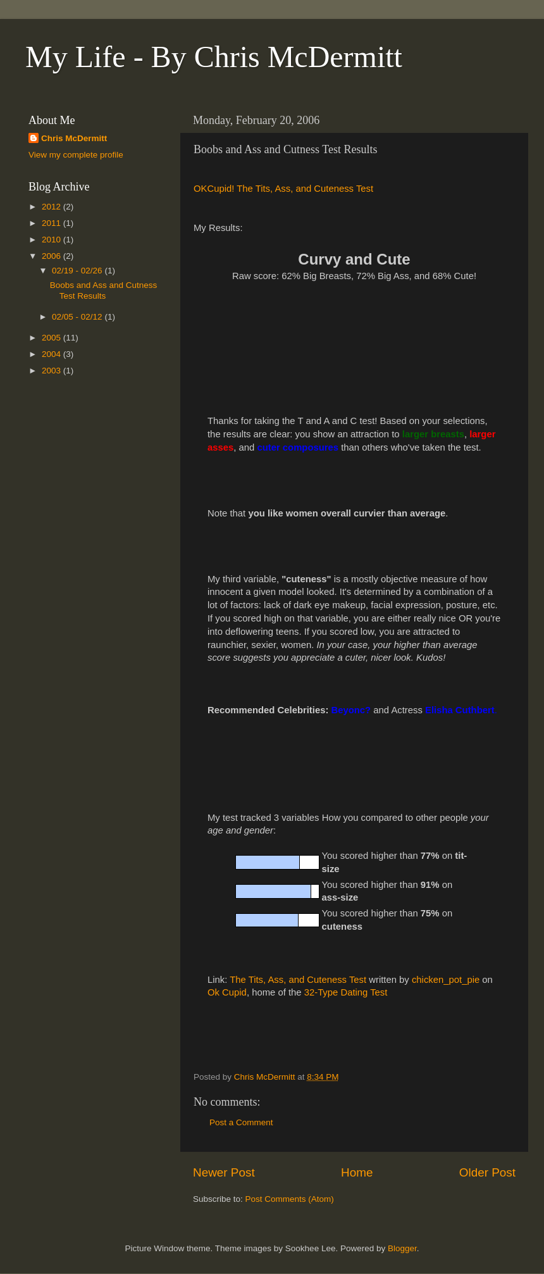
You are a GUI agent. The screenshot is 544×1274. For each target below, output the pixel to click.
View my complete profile (75, 154)
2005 (52, 337)
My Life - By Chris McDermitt (213, 56)
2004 (52, 354)
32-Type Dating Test (346, 992)
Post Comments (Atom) (289, 1199)
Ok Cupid (227, 992)
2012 (52, 206)
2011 (52, 223)
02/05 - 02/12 (78, 317)
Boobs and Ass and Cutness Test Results (104, 290)
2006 (52, 256)
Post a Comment (241, 1122)
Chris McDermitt (74, 138)
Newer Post (224, 1172)
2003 (52, 370)
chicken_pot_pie (445, 980)
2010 (52, 239)
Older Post (487, 1172)
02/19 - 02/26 (78, 270)
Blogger (402, 1248)
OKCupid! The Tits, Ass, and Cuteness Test (283, 189)
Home (357, 1172)
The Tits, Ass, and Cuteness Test (298, 980)
